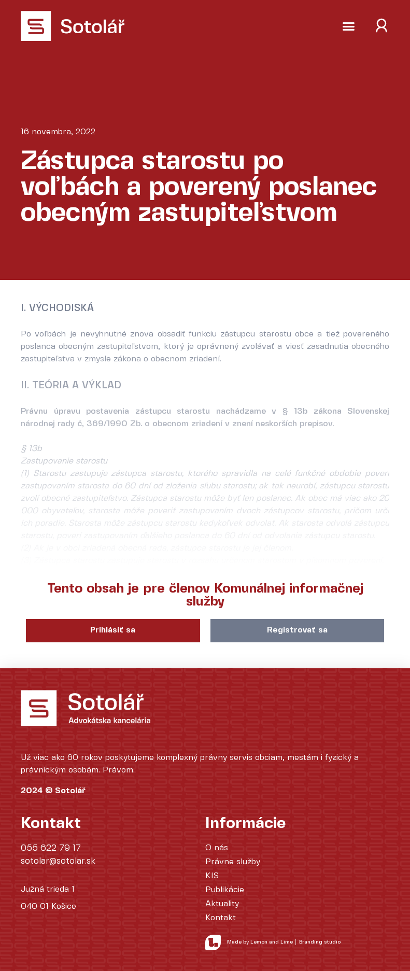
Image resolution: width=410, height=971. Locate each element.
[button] (349, 26)
